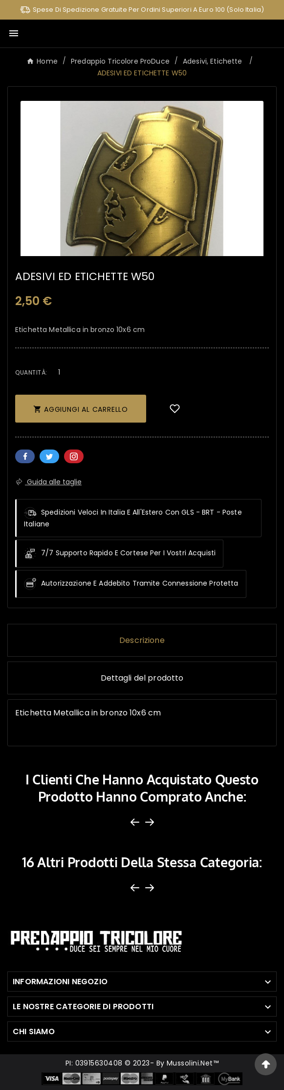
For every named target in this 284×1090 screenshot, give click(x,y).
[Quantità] (59, 372)
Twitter (49, 456)
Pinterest (74, 456)
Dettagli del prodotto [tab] (142, 678)
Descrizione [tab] (142, 640)
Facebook (25, 456)
